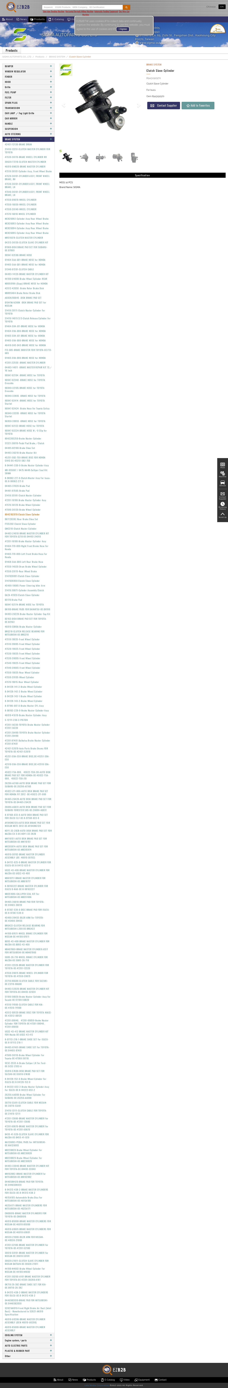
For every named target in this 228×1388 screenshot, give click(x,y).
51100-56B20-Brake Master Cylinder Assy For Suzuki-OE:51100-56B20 (28, 998)
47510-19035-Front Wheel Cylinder (22, 639)
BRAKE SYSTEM (57, 57)
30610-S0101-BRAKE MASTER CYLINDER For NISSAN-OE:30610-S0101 (26, 1254)
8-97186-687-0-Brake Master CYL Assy (24, 705)
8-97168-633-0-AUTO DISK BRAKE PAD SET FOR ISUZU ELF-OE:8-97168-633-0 (26, 816)
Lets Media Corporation (97, 1385)
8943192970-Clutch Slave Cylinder (22, 514)
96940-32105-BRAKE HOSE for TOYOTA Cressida (24, 389)
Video (72, 19)
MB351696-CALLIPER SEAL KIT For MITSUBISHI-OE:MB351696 (22, 895)
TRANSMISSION (28, 108)
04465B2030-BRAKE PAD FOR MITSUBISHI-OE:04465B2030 (26, 1302)
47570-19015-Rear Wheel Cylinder (22, 682)
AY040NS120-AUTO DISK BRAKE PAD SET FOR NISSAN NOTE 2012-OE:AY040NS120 (27, 824)
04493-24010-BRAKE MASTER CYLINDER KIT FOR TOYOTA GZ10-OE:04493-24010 (27, 535)
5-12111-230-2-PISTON (16, 720)
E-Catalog (56, 19)
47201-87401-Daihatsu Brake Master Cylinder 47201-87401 (27, 742)
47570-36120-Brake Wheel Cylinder (23, 504)
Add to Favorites (198, 105)
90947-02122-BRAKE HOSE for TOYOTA (24, 425)
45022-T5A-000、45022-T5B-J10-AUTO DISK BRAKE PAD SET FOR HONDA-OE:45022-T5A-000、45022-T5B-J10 (28, 775)
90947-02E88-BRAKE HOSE (18, 255)
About (7, 19)
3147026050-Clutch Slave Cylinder (22, 580)
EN (222, 6)
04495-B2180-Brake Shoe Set (20, 448)
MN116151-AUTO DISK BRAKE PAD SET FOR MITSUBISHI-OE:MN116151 (26, 840)
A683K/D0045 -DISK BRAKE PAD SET (23, 297)
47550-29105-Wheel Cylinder (19, 677)
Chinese (211, 6)
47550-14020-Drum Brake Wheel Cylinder (26, 566)
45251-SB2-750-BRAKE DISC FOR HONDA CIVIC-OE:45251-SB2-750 (25, 459)
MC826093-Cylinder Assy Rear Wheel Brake (27, 223)
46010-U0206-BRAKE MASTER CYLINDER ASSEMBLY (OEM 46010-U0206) (25, 1320)
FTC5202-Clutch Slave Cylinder (20, 523)
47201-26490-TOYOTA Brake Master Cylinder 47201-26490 (27, 734)
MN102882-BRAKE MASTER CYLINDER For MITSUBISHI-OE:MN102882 (25, 1175)
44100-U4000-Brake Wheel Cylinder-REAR (26, 278)
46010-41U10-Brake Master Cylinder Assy (26, 715)
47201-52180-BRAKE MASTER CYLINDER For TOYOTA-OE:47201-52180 (26, 1246)
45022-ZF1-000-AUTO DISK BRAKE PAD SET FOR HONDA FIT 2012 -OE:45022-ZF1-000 (26, 792)
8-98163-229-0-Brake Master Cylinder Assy (27, 710)
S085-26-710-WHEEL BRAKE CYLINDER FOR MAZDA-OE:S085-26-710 (26, 958)
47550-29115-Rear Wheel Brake (21, 571)
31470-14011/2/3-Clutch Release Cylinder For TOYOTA (28, 320)
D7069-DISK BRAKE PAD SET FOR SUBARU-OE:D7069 (26, 248)
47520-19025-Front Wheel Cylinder (22, 648)
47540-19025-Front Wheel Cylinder (22, 663)
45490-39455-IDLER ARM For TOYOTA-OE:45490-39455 (24, 919)
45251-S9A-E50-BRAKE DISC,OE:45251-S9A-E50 (27, 758)
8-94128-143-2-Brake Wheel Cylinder (24, 701)
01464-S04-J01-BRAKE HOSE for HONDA (25, 326)
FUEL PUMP (28, 92)
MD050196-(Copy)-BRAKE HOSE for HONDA (26, 283)
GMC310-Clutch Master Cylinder (21, 528)
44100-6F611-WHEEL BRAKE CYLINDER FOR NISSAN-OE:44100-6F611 (26, 935)
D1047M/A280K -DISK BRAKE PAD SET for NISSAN (25, 304)
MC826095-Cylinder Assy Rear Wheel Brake (27, 232)
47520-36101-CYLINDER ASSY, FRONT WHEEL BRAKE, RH (27, 177)
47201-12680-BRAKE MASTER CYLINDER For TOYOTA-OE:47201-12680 (26, 1120)
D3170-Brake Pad (13, 599)
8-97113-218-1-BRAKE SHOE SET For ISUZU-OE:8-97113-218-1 (27, 1041)
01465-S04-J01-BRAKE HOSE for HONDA (25, 335)
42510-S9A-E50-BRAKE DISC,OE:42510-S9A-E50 (27, 765)
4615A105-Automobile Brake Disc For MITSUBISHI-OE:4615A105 (23, 1199)
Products (37, 19)
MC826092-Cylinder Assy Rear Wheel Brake (27, 218)
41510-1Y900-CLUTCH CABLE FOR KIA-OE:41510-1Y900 (24, 1006)
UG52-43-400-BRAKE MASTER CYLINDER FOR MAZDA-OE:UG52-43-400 (27, 871)
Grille (28, 87)
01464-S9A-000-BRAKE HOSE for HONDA (25, 331)
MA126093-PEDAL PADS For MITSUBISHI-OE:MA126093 (25, 1143)
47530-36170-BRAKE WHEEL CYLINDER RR (26, 157)
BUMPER (28, 66)
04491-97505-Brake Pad (17, 490)
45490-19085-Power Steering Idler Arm (25, 585)
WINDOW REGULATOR (28, 71)
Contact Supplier (163, 105)
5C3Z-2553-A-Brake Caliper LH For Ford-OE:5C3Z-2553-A (25, 1064)
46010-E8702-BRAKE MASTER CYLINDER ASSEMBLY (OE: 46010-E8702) (25, 856)
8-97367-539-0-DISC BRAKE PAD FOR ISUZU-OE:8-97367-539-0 (27, 911)
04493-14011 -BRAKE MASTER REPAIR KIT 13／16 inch (28, 369)
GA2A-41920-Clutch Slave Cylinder (22, 595)
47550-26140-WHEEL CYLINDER (20, 209)
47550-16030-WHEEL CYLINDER (20, 204)
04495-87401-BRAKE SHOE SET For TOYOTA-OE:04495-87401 (27, 1049)
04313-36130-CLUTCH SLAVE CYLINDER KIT (26, 242)
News (21, 19)
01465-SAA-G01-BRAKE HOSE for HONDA (25, 264)
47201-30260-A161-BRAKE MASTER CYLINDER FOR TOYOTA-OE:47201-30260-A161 (27, 1278)
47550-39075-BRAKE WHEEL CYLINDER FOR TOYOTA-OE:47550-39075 (26, 974)
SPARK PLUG (28, 102)
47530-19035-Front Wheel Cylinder (22, 653)
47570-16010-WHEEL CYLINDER (20, 214)
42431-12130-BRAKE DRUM (18, 144)
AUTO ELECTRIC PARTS (28, 1345)
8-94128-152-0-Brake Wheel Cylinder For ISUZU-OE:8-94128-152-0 (25, 1080)
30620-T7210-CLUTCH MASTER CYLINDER (25, 161)
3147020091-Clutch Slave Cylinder (22, 576)
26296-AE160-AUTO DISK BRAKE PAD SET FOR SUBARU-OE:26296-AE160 (28, 784)
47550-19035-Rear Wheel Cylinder (22, 672)
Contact (160, 1380)
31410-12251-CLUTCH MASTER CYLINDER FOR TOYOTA (27, 150)
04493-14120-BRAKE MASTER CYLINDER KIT (27, 274)
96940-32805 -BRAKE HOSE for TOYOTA (25, 395)
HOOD (28, 81)
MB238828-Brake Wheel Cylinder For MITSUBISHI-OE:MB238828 (23, 1151)
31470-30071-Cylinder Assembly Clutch (24, 590)
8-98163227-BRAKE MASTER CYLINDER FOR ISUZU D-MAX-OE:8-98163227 (26, 887)
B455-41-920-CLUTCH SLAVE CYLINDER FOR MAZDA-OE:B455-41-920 (27, 1135)
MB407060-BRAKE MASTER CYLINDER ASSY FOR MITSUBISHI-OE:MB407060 (26, 950)
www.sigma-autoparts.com (155, 42)
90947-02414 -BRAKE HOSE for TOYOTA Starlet (25, 402)
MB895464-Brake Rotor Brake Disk (22, 293)
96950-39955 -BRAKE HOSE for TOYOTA (25, 421)
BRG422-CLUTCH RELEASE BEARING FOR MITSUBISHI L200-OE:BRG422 (25, 927)
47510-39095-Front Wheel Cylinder (22, 644)
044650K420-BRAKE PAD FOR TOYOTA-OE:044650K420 (24, 1183)
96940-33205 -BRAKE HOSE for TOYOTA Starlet (25, 414)
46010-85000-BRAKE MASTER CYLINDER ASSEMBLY (25, 1328)
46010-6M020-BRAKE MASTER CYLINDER (25, 166)
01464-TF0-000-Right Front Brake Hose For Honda (26, 547)
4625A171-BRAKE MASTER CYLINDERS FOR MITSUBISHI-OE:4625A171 (26, 1207)
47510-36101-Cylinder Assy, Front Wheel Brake (28, 171)
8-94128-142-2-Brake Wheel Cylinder (24, 691)
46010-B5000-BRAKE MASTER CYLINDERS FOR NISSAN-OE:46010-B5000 (28, 1222)
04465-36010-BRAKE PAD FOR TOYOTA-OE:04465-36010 (24, 903)
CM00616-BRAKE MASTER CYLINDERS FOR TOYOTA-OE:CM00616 (26, 1215)
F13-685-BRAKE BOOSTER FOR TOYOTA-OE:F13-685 (28, 351)
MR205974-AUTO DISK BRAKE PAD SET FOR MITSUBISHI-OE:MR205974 (26, 848)
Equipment (141, 1380)
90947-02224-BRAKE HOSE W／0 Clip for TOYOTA (26, 432)
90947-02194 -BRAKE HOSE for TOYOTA (25, 375)
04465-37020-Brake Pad (17, 485)
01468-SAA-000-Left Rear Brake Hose (24, 561)
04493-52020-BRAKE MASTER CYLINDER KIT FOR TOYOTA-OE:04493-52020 (27, 990)
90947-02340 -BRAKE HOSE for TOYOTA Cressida (25, 381)
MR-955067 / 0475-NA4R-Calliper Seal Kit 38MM (26, 471)
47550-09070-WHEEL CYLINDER (20, 199)
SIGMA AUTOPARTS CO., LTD (16, 57)
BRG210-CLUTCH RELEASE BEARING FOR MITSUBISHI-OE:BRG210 (24, 633)
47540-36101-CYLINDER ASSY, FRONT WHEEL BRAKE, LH (27, 193)
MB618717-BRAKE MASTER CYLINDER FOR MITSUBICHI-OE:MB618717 (25, 879)
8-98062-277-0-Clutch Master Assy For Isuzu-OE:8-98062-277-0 (28, 479)
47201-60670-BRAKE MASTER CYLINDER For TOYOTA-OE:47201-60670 (26, 1128)
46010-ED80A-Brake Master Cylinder (23, 626)
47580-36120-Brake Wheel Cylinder (23, 509)
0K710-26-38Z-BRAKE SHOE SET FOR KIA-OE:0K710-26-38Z (25, 1286)
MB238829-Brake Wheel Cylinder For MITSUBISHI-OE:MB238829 (23, 1159)
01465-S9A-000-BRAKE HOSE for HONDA (25, 340)
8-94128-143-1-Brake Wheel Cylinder (23, 696)
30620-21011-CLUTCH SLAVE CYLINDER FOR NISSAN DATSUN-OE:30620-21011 (27, 1262)
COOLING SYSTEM (28, 1335)
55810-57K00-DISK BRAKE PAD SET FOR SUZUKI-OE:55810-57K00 (25, 1072)
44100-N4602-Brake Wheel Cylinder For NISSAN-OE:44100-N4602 (25, 1270)
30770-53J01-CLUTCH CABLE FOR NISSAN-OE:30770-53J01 (26, 1104)
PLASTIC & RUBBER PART (28, 1350)
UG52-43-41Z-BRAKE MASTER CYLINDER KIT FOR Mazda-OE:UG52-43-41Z (27, 1033)
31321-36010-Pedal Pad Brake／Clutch (24, 443)
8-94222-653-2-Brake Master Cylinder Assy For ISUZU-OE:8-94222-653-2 (27, 1088)
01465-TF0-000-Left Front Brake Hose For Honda (26, 555)
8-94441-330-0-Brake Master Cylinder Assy (27, 465)
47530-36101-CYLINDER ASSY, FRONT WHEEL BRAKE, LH (27, 185)
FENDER (28, 76)
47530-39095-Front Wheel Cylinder (23, 658)
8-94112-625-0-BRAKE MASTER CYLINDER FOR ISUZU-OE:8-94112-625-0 (28, 864)
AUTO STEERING (28, 134)
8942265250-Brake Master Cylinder (23, 438)
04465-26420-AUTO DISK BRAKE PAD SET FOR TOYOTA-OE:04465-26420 (28, 800)
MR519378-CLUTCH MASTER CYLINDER (24, 237)
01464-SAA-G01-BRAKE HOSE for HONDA (25, 259)
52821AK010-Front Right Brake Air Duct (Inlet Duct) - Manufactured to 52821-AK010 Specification (28, 1311)
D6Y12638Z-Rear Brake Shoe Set (21, 519)
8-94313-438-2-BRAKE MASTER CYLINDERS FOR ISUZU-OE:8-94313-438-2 (26, 1191)
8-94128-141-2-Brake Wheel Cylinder (23, 686)
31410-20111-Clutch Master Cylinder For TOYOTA (25, 312)
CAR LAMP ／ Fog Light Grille (28, 113)
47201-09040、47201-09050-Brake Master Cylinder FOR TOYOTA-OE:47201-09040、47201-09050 (27, 1023)
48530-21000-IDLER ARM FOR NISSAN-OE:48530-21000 (24, 1238)
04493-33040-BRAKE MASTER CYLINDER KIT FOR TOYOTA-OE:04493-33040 (27, 1167)
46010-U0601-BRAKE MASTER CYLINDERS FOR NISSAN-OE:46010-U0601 (28, 1230)
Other (28, 1356)
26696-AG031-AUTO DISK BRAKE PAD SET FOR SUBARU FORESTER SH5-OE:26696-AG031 (28, 808)
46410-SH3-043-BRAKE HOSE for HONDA (25, 345)
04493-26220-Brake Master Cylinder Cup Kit (27, 614)
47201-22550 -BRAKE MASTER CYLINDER (25, 362)
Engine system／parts (28, 1340)
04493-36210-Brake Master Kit (21, 452)
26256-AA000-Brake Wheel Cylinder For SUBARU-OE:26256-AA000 (25, 1096)
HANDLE (28, 123)
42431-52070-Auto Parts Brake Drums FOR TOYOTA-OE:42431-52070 (26, 750)
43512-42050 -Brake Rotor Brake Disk (24, 288)
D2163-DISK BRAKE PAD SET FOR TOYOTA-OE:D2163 (26, 620)
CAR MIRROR (28, 118)
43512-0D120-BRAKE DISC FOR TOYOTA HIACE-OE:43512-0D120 (28, 1014)
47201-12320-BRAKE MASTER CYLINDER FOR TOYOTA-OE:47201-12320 (27, 966)
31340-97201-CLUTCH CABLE (19, 269)
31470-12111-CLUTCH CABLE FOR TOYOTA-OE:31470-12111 (26, 1112)
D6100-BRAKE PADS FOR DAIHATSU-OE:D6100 (27, 609)
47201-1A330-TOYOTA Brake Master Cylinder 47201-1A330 (27, 726)
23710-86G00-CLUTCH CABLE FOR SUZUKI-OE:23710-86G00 (26, 982)
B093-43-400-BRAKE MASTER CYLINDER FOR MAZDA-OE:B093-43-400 (27, 943)
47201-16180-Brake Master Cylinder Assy (25, 500)
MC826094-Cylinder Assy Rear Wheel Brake (27, 228)
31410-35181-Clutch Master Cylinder (23, 495)
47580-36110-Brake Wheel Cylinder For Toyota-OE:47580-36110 (24, 1056)
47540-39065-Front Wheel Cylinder (23, 667)
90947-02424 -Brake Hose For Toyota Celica (27, 408)
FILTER (28, 97)
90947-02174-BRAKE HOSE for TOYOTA (24, 604)
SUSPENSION (28, 128)
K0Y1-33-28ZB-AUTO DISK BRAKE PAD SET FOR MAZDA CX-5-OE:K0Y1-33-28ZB (28, 832)
